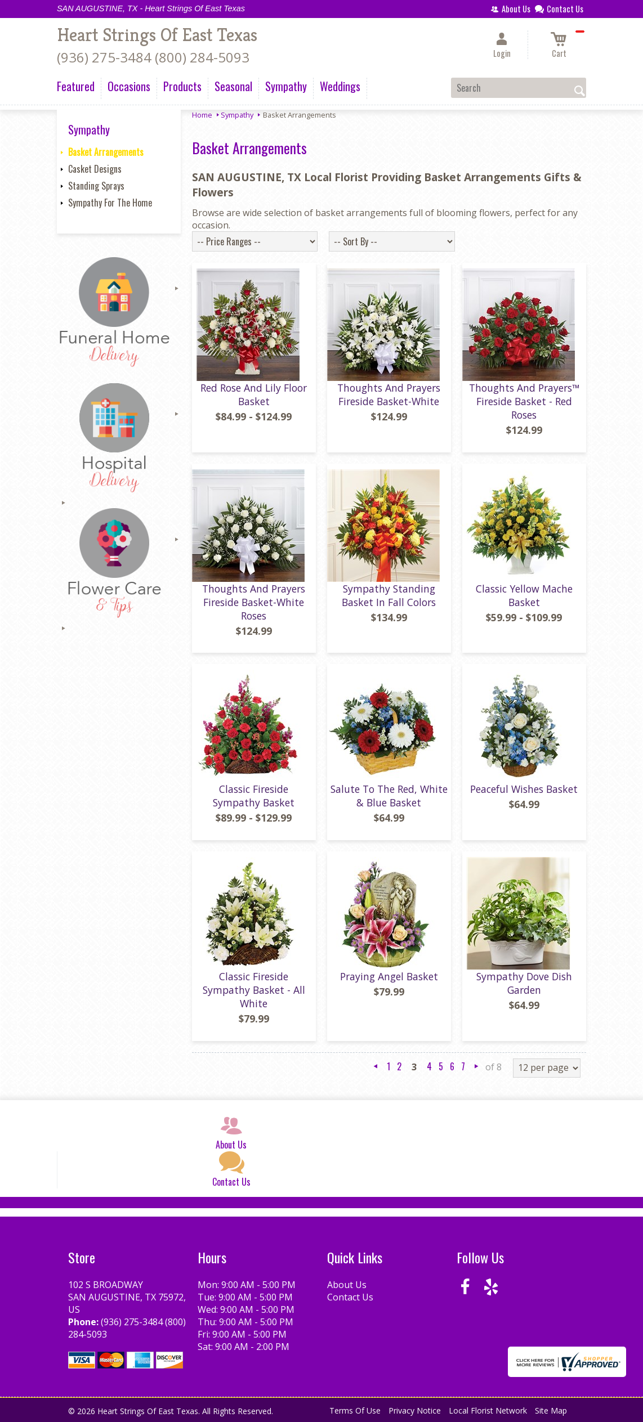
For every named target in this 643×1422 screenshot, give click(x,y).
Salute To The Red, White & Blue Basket (389, 795)
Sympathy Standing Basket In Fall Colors (389, 595)
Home (202, 115)
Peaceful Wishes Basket (524, 789)
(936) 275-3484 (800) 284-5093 (153, 57)
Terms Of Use (355, 1410)
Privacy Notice (415, 1410)
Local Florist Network (488, 1410)
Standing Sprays (96, 185)
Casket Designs (95, 169)
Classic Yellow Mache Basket (524, 595)
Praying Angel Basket (389, 976)
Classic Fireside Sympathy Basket (253, 795)
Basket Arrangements (106, 152)
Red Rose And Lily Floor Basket (253, 394)
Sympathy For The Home (110, 202)
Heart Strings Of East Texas (157, 35)
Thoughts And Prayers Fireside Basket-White (388, 394)
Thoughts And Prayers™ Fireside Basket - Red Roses (524, 401)
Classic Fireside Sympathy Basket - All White (254, 990)
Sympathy (237, 115)
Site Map (551, 1410)
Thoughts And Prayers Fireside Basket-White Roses (253, 602)
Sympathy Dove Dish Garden (524, 983)
